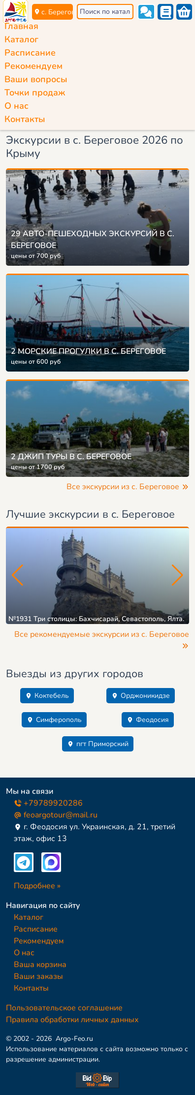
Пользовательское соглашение (64, 1007)
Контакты (24, 119)
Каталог (21, 39)
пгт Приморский (98, 744)
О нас (16, 106)
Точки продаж (34, 92)
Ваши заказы (38, 976)
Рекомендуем (33, 66)
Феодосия (148, 719)
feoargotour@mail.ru (56, 815)
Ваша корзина (40, 964)
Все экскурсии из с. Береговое (127, 486)
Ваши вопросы (35, 79)
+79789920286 (48, 803)
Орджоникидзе (140, 695)
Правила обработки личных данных (72, 1019)
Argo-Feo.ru (74, 1038)
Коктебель (47, 695)
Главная (21, 26)
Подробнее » (37, 885)
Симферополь (54, 719)
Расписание (30, 53)
